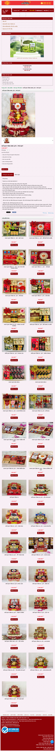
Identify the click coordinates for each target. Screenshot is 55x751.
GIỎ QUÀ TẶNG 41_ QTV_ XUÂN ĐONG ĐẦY (40, 670)
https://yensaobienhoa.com (35, 719)
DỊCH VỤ (26, 714)
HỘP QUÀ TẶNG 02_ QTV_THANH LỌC (14, 353)
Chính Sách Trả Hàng (48, 741)
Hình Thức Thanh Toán (48, 736)
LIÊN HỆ (23, 14)
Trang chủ (4, 87)
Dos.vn (51, 749)
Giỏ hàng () (39, 10)
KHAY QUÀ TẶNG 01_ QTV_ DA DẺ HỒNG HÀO (14, 410)
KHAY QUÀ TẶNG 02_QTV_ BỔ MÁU (41, 410)
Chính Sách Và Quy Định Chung (45, 735)
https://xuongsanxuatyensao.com (10, 721)
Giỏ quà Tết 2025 (18, 87)
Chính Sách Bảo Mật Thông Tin (46, 743)
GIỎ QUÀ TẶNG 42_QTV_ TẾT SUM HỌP (14, 698)
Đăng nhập (46, 10)
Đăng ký (51, 10)
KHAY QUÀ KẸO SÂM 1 (14, 382)
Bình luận (17, 174)
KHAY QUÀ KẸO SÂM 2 (40, 382)
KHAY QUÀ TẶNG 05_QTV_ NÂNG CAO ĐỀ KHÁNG (14, 325)
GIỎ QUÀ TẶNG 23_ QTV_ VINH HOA (14, 526)
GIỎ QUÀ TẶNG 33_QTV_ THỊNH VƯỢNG (14, 612)
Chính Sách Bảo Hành (48, 738)
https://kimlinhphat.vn (11, 719)
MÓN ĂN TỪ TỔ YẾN (7, 28)
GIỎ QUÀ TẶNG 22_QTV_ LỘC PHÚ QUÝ (40, 497)
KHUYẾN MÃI (30, 14)
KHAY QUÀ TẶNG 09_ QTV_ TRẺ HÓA (14, 295)
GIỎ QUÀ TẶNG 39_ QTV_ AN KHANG (41, 641)
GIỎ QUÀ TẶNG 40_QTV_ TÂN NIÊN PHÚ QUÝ (14, 670)
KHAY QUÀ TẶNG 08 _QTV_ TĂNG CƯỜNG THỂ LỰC (41, 469)
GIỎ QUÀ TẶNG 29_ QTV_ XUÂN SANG (41, 554)
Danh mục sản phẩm (5, 11)
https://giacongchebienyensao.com (27, 721)
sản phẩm (10, 87)
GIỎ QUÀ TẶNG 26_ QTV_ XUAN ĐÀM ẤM (41, 526)
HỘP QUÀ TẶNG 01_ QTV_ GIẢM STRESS (41, 353)
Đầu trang (51, 213)
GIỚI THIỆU (24, 10)
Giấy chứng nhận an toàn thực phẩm (44, 744)
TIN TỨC (32, 714)
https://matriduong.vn (22, 719)
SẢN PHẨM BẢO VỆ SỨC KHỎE (10, 26)
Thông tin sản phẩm (8, 174)
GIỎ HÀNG (16, 14)
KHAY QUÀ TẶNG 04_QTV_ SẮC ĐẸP (41, 439)
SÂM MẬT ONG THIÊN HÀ (9, 24)
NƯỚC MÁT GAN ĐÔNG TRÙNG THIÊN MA (27, 58)
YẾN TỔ (4, 21)
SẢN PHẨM (32, 10)
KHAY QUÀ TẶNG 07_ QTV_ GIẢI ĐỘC (41, 295)
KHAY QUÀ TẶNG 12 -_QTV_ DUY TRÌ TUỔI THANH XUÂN (14, 267)
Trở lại (45, 213)
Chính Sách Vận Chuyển (47, 739)
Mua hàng (4, 169)
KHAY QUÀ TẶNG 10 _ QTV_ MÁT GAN (14, 238)
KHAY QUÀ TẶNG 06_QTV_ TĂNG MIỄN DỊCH (14, 468)
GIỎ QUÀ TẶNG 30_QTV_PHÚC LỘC (14, 583)
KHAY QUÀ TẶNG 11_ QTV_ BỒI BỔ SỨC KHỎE (40, 238)
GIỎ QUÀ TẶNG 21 (14, 497)
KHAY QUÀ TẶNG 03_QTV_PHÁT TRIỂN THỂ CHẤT (14, 440)
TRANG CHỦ (16, 10)
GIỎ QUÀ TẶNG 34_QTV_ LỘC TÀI (41, 612)
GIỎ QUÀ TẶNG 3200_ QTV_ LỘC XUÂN (14, 641)
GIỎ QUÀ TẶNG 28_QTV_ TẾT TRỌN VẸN (14, 554)
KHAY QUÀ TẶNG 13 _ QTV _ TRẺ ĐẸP (41, 266)
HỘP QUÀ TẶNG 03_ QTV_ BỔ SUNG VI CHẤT (41, 324)
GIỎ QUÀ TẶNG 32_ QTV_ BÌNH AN (40, 583)
